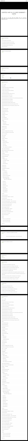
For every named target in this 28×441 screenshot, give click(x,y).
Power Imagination (5, 190)
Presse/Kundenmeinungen (5, 369)
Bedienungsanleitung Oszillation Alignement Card (8, 102)
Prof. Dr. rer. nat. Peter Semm (7, 218)
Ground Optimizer (4, 117)
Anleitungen (4, 376)
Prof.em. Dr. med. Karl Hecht (6, 221)
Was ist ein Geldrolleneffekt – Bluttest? (7, 208)
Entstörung (4, 181)
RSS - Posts (3, 70)
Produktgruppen (4, 381)
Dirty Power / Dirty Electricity (6, 175)
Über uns (3, 223)
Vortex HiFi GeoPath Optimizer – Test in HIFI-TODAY (9, 415)
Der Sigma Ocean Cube (5, 111)
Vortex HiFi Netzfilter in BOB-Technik (10, 290)
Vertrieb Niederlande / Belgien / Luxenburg (7, 196)
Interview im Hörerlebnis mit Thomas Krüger (8, 132)
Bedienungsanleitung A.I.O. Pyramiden (7, 96)
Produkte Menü (4, 165)
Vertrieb (3, 193)
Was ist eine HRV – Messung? (6, 427)
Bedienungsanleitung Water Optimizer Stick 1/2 (8, 93)
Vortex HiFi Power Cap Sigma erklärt (7, 418)
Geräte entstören (5, 355)
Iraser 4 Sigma (4, 135)
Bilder (3, 321)
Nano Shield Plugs (5, 163)
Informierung (4, 184)
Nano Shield (4, 187)
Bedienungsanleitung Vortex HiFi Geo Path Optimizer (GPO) (10, 318)
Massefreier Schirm (11, 287)
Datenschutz (3, 228)
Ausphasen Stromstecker (5, 306)
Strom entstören (5, 145)
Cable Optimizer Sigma (5, 108)
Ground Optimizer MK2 (5, 333)
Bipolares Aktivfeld (5, 388)
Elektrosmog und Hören (6, 391)
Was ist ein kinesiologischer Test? (6, 424)
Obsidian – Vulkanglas (5, 366)
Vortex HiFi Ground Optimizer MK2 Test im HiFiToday (9, 202)
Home (3, 217)
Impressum (3, 129)
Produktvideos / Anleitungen (5, 168)
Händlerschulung (4, 126)
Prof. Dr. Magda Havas (6, 392)
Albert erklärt (3, 300)
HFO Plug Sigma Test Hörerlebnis (6, 40)
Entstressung (4, 397)
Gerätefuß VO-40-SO (5, 114)
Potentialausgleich (5, 403)
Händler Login (4, 121)
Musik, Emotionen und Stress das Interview (7, 150)
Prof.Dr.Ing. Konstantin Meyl (6, 220)
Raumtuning (4, 358)
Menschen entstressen (6, 142)
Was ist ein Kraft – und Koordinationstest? (7, 211)
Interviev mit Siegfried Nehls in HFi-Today (7, 345)
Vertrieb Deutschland (5, 409)
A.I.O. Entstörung (5, 172)
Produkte (3, 372)
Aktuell (3, 430)
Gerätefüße (3, 330)
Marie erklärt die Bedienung (5, 363)
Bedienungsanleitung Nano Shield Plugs (7, 315)
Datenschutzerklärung (5, 324)
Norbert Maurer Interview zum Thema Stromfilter (8, 43)
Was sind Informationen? (5, 214)
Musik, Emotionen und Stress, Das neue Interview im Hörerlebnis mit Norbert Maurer (13, 273)
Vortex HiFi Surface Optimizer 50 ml (7, 205)
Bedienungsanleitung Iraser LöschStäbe (7, 99)
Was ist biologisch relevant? (5, 421)
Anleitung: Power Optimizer (5, 303)
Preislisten (3, 153)
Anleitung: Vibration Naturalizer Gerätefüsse (8, 90)
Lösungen (3, 354)
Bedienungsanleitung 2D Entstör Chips (7, 309)
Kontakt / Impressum (5, 138)
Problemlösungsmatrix (5, 156)
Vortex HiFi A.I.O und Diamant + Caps (7, 199)
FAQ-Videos (3, 327)
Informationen (4, 337)
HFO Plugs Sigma (4, 342)
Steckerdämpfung (5, 406)
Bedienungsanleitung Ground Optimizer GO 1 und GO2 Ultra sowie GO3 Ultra (12, 312)
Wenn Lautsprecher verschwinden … (7, 361)
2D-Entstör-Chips (5, 373)
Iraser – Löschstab (4, 348)
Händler (3, 120)
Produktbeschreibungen (6, 124)
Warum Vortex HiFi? (4, 46)
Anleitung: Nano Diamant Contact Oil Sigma (8, 87)
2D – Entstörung (5, 385)
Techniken (3, 384)
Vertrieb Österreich (4, 198)
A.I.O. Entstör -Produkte (6, 160)
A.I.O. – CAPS (4, 84)
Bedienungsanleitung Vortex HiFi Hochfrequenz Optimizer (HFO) (10, 105)
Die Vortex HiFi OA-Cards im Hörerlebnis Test (8, 277)
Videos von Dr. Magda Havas (8, 179)
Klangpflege (3, 351)
